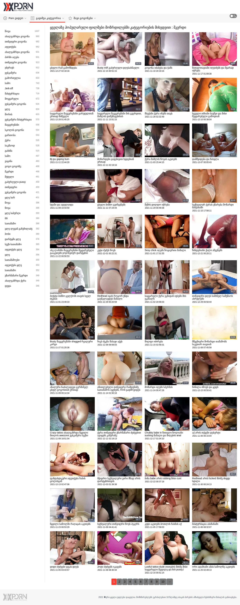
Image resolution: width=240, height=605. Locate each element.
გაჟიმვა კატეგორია (47, 18)
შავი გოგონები (82, 18)
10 (162, 581)
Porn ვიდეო (14, 18)
